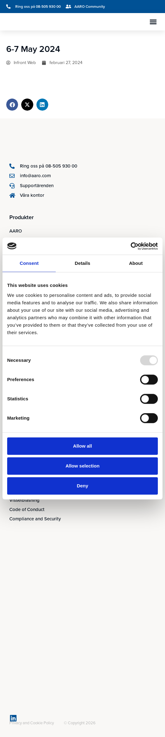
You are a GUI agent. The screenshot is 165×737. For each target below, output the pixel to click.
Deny (82, 485)
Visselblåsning (24, 500)
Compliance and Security (35, 518)
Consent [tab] (29, 263)
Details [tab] (82, 263)
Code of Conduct (27, 509)
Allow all (82, 446)
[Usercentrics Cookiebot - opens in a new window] (130, 246)
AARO (15, 231)
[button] (153, 21)
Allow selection (82, 465)
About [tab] (136, 263)
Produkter (21, 217)
